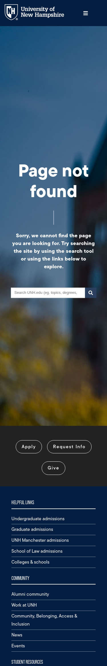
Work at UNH (24, 605)
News (16, 635)
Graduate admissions (32, 529)
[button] (85, 13)
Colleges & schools (30, 562)
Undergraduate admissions (37, 518)
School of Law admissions (36, 551)
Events (18, 645)
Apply (29, 446)
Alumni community (30, 594)
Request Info (69, 446)
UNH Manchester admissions (40, 540)
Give (53, 468)
